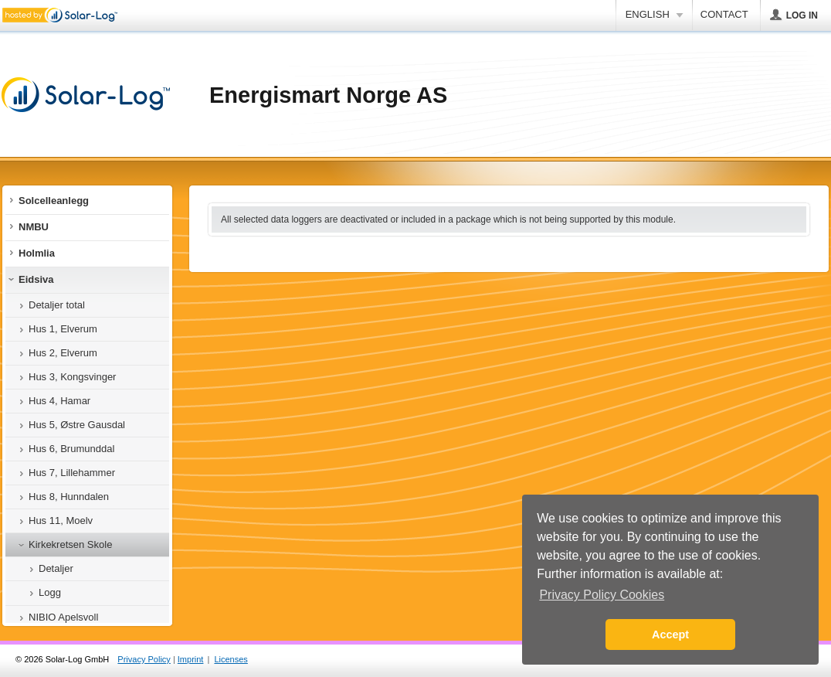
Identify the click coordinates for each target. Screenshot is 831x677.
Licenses (230, 659)
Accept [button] (670, 634)
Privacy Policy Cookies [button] (601, 594)
